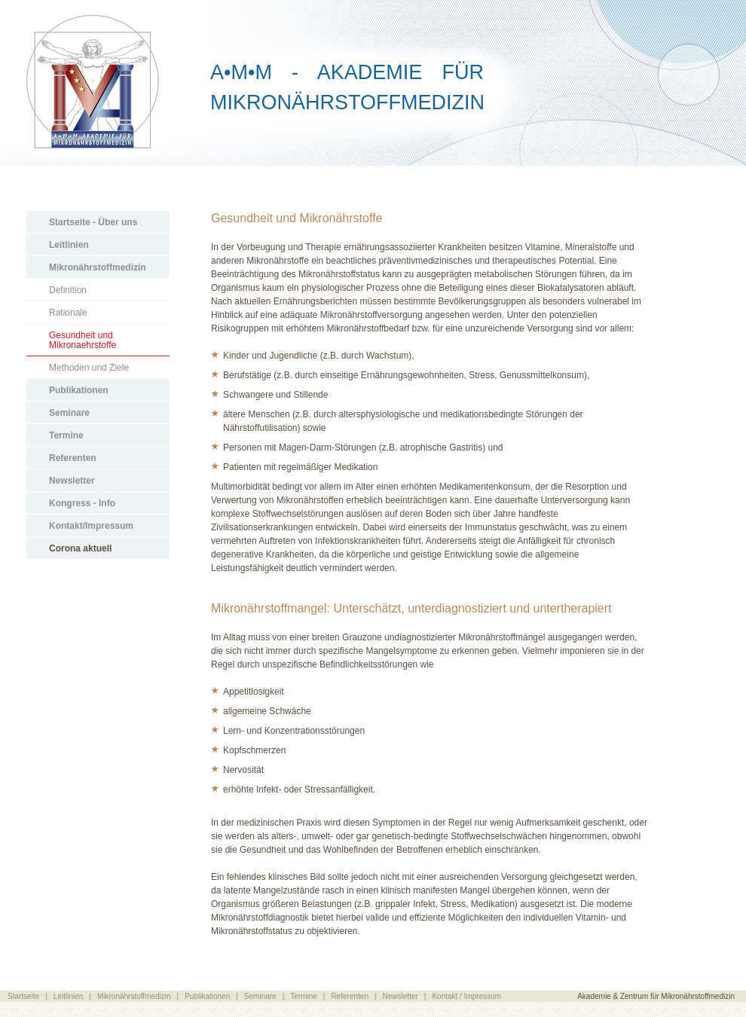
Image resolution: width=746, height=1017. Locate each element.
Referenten (72, 458)
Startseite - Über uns (93, 222)
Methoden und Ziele (89, 367)
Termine (66, 435)
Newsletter (72, 480)
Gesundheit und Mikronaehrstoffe (82, 340)
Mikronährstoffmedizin (97, 267)
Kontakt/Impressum (91, 526)
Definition (68, 290)
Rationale (68, 312)
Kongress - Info (82, 503)
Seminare (69, 413)
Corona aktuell (80, 548)
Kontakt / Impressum (466, 996)
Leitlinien (69, 245)
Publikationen (79, 390)
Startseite (23, 996)
